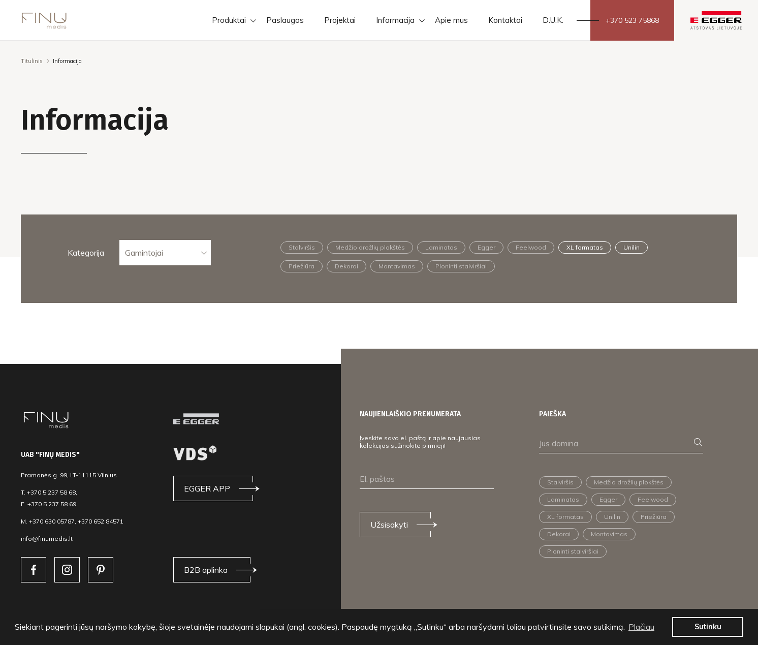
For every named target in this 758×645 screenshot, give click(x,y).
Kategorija (86, 253)
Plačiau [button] (641, 627)
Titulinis (32, 61)
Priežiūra (301, 266)
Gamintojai (144, 253)
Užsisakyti (389, 524)
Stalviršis (302, 247)
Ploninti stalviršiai (461, 266)
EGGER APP (207, 488)
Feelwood (531, 247)
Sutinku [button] (707, 626)
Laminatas (441, 247)
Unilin (631, 247)
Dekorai (346, 266)
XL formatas (584, 247)
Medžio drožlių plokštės (370, 247)
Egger (486, 247)
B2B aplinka (206, 570)
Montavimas (396, 266)
